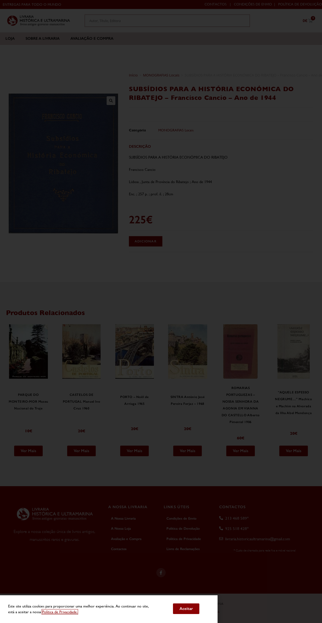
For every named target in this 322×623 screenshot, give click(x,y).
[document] (161, 311)
